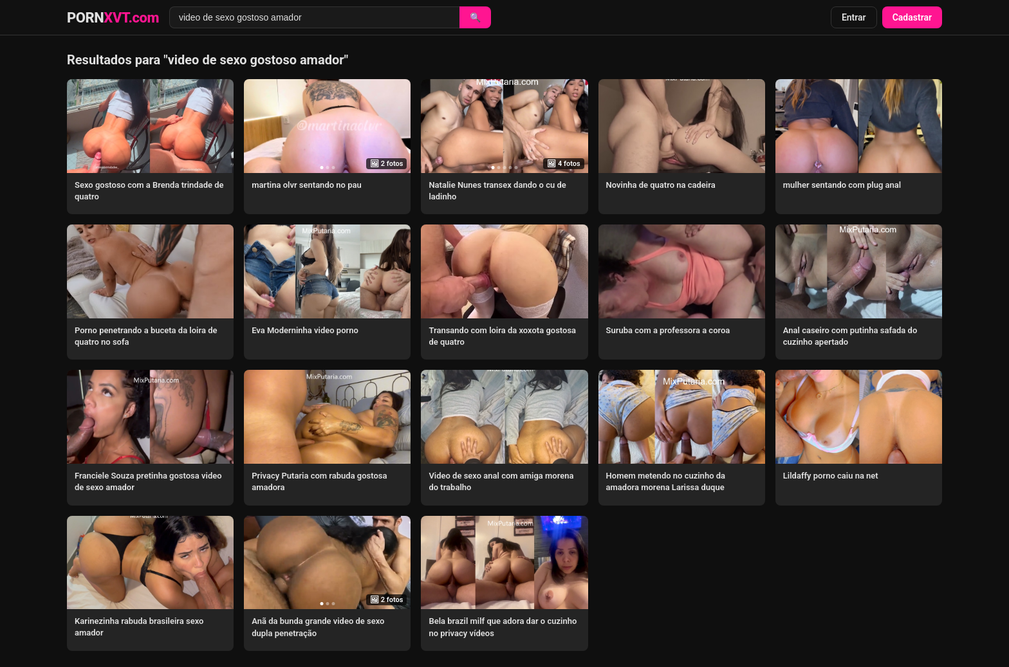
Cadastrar (912, 17)
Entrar (854, 17)
